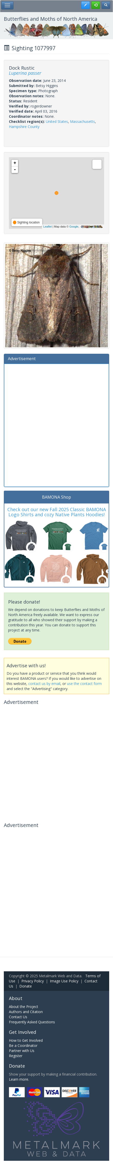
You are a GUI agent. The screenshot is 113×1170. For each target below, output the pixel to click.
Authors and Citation (26, 1011)
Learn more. (19, 1079)
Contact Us (18, 1016)
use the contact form (84, 683)
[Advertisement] (56, 424)
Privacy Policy (32, 981)
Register (15, 1055)
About (15, 998)
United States (57, 121)
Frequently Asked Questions (32, 1021)
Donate (25, 986)
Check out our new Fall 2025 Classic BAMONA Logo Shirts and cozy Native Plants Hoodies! (56, 512)
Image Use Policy (64, 981)
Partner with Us (21, 1050)
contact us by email (44, 683)
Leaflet (47, 226)
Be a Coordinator (23, 1045)
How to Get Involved (26, 1040)
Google (73, 226)
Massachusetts (82, 121)
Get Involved (22, 1032)
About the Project (23, 1006)
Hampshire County (24, 126)
